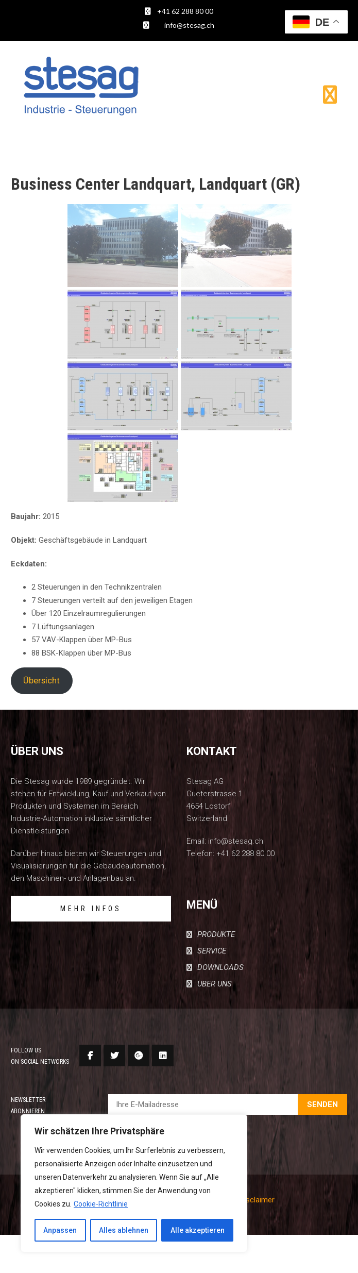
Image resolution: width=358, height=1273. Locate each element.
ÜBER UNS (214, 984)
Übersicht (41, 680)
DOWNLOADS (220, 967)
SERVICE (211, 951)
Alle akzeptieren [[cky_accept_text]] (198, 1230)
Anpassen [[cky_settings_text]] (60, 1230)
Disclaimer (257, 1199)
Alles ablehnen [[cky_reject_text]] (123, 1230)
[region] (134, 1183)
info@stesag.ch (189, 25)
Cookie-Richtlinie (101, 1204)
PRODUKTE (216, 934)
